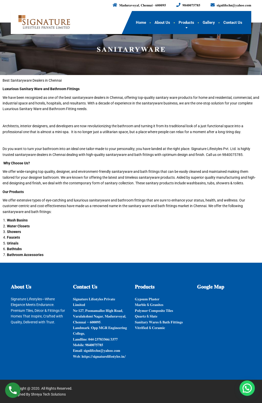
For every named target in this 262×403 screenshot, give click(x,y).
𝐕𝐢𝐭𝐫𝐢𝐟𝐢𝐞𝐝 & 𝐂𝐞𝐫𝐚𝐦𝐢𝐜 (150, 328)
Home (141, 22)
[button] (247, 388)
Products (186, 22)
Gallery (209, 22)
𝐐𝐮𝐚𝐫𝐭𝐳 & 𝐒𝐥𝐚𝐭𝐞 (146, 316)
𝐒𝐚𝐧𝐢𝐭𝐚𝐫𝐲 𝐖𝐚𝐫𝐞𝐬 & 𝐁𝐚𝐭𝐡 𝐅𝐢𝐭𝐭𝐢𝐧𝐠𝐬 (159, 322)
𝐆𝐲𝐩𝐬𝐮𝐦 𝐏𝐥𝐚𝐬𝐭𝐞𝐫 (147, 299)
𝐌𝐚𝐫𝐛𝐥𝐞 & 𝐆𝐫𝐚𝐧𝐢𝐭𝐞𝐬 (149, 305)
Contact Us (232, 22)
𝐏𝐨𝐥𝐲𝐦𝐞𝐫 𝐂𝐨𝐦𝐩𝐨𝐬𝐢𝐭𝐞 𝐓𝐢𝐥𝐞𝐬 (154, 311)
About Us (162, 22)
